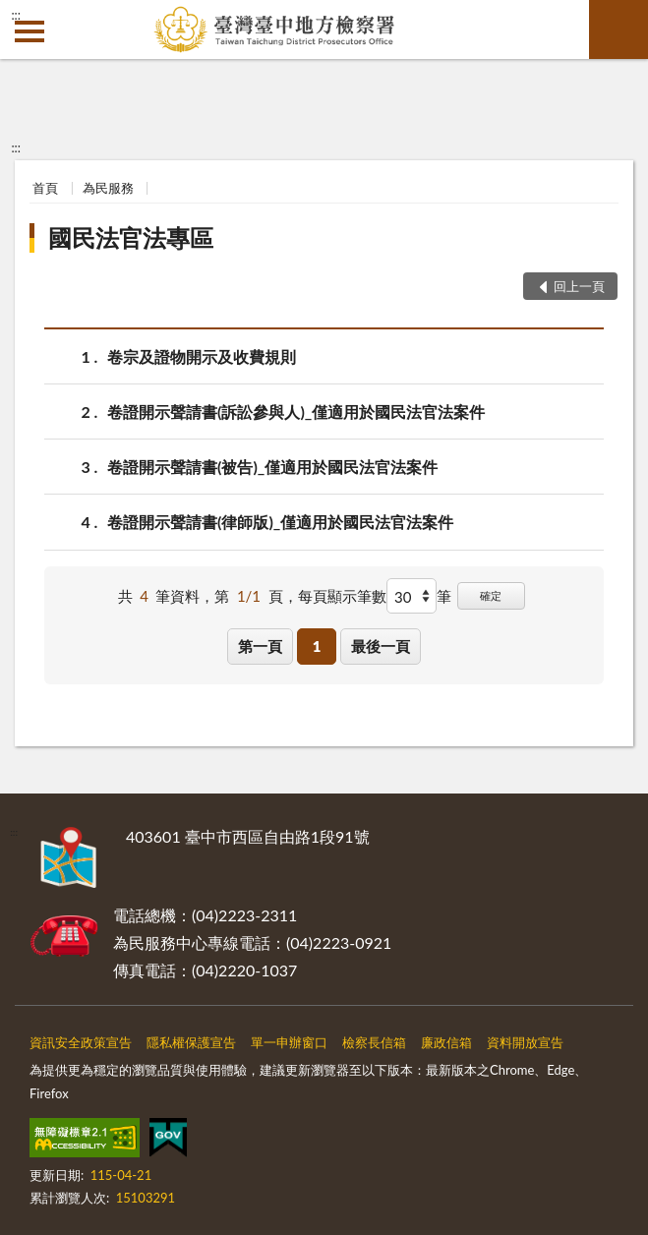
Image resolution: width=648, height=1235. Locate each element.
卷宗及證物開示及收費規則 (201, 356)
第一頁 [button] (260, 646)
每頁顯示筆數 (342, 596)
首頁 (45, 188)
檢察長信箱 (374, 1042)
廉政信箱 (446, 1042)
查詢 (618, 29)
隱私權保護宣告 (191, 1042)
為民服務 (108, 188)
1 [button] (317, 646)
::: (16, 15)
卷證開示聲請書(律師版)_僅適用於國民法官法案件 (280, 521)
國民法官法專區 (130, 237)
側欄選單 (29, 31)
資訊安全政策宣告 (80, 1042)
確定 (490, 595)
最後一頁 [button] (380, 646)
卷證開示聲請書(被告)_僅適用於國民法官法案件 (272, 466)
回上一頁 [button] (579, 286)
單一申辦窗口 (289, 1042)
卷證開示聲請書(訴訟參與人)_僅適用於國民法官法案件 (296, 411)
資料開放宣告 (525, 1042)
